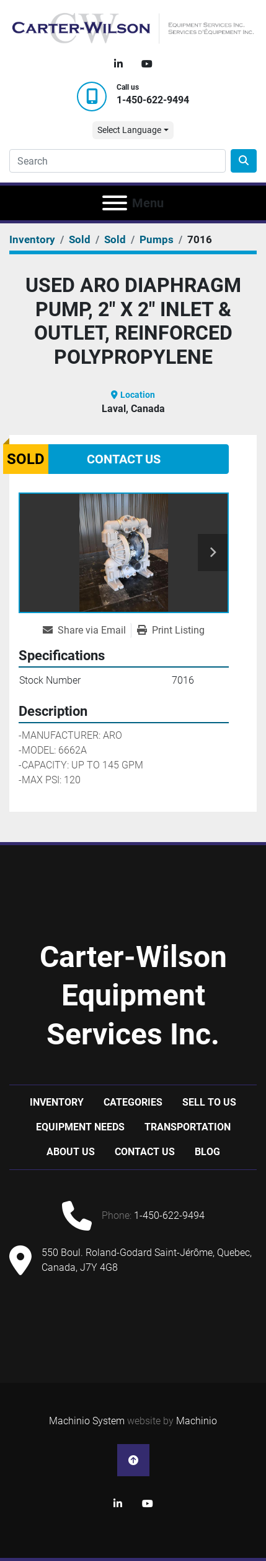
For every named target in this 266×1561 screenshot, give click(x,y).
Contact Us (124, 459)
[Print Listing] (170, 630)
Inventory (57, 1102)
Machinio (196, 1421)
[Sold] (80, 239)
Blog (207, 1152)
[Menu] (114, 203)
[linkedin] (118, 64)
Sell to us (209, 1102)
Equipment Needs (80, 1127)
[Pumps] (157, 239)
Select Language (129, 130)
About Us (71, 1152)
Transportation (187, 1127)
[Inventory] (32, 239)
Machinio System (87, 1421)
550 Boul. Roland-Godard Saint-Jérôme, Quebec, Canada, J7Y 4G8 (147, 1260)
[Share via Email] (86, 630)
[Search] (117, 161)
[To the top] (133, 1460)
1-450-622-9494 (153, 100)
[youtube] (147, 64)
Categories (133, 1102)
